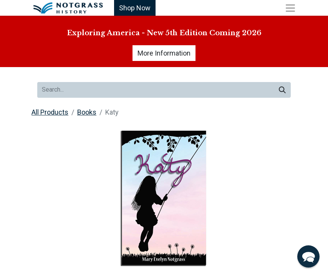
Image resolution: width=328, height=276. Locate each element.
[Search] (282, 90)
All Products (49, 112)
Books (86, 112)
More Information (164, 53)
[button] (308, 256)
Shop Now (135, 8)
